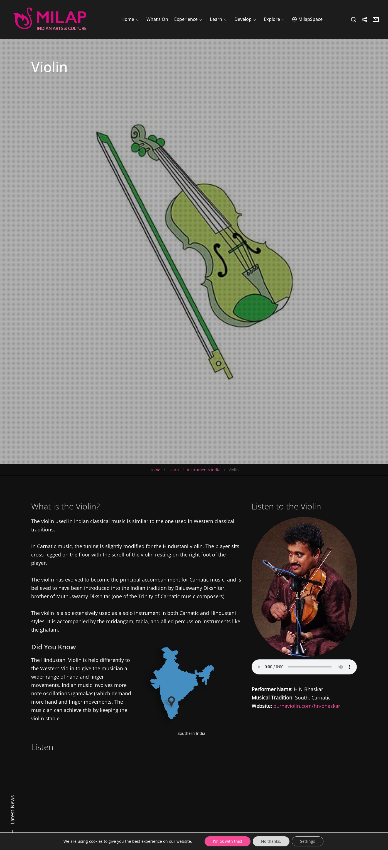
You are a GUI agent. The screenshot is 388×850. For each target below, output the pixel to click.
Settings (307, 841)
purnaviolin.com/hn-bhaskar (306, 706)
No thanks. (271, 841)
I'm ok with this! (227, 841)
